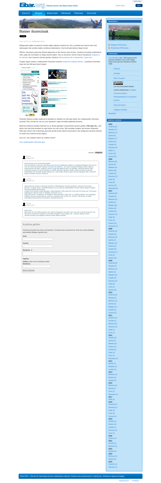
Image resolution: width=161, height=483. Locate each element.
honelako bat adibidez (55, 167)
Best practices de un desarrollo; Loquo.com (75, 57)
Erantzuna (27, 250)
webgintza (98, 152)
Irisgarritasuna (124, 481)
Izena (25, 236)
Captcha (26, 259)
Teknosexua (113, 21)
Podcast (117, 69)
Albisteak (66, 13)
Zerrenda (91, 13)
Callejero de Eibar (120, 110)
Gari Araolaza (113, 58)
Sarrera (26, 13)
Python (121, 476)
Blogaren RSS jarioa (119, 45)
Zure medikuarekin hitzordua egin (32, 142)
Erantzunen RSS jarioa (119, 48)
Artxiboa (117, 73)
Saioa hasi (137, 1)
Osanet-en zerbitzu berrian (73, 62)
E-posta (25, 243)
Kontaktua (135, 481)
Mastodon (112, 113)
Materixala (52, 13)
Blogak (38, 13)
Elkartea (78, 13)
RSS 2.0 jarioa (119, 78)
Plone (113, 476)
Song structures (120, 105)
